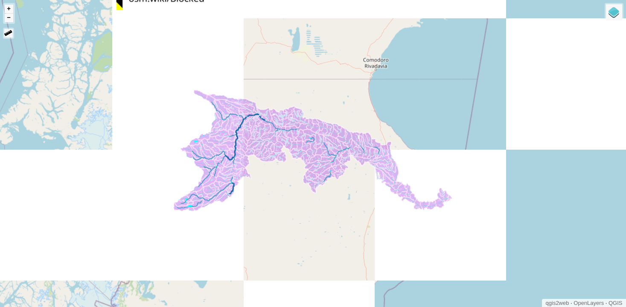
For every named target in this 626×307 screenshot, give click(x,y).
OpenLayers (589, 303)
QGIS (616, 303)
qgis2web (557, 303)
